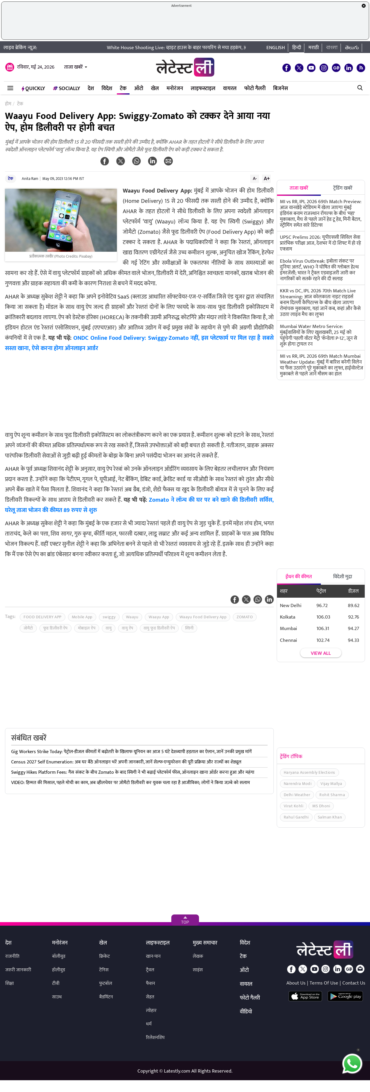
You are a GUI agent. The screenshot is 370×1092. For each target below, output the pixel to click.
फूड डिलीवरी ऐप (55, 628)
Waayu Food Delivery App (203, 617)
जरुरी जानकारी (18, 970)
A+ (267, 178)
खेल (155, 88)
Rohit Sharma (332, 794)
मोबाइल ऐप (87, 628)
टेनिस (104, 970)
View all (321, 653)
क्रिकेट (104, 956)
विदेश (107, 88)
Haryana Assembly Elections (309, 772)
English (275, 48)
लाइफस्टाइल (203, 88)
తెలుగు (352, 48)
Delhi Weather (297, 794)
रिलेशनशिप (155, 1038)
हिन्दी (296, 48)
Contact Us (353, 983)
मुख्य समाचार (205, 943)
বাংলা (332, 48)
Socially (66, 88)
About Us (296, 983)
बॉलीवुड (58, 956)
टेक (123, 88)
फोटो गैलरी (255, 88)
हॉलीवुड (58, 970)
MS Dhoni (321, 806)
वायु (109, 628)
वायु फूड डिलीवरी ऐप (159, 628)
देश (91, 88)
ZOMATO (245, 617)
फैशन (150, 983)
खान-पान (153, 956)
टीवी (55, 983)
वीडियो (246, 1012)
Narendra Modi (298, 783)
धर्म (149, 1024)
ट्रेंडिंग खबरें (342, 188)
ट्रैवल (150, 970)
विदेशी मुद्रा (342, 577)
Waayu (132, 617)
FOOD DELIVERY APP (43, 617)
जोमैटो (28, 628)
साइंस (198, 970)
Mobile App (82, 617)
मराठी (313, 48)
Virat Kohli (293, 806)
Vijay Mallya (331, 783)
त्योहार (151, 1011)
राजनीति (12, 956)
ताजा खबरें (73, 67)
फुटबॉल (105, 983)
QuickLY (33, 88)
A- (255, 178)
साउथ (57, 997)
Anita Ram (30, 178)
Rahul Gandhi (296, 817)
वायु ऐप (127, 628)
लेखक (198, 956)
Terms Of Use (324, 983)
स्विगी (189, 628)
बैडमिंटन (106, 997)
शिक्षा (9, 983)
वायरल (230, 88)
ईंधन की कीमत (299, 577)
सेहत (150, 997)
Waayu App (159, 617)
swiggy (109, 617)
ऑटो (138, 88)
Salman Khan (330, 817)
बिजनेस (280, 88)
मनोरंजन (175, 88)
